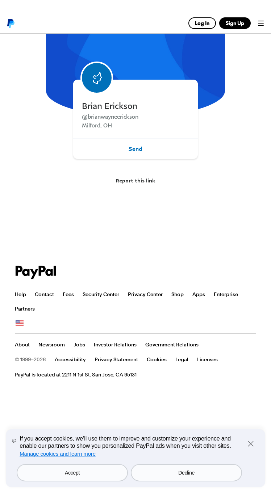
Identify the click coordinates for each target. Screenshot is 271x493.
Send (135, 148)
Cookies (157, 359)
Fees (68, 294)
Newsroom (51, 344)
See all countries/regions (19, 323)
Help (20, 294)
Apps (198, 294)
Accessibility (70, 359)
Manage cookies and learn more (58, 454)
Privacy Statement (116, 359)
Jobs (79, 344)
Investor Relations (115, 344)
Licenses (207, 359)
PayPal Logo (36, 272)
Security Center (101, 294)
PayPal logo (10, 23)
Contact (44, 294)
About (22, 344)
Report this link (135, 180)
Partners (25, 309)
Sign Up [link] (235, 23)
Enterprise (226, 294)
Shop (177, 294)
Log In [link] (202, 23)
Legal (181, 359)
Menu (261, 23)
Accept (72, 473)
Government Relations (172, 344)
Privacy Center (145, 294)
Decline (186, 473)
